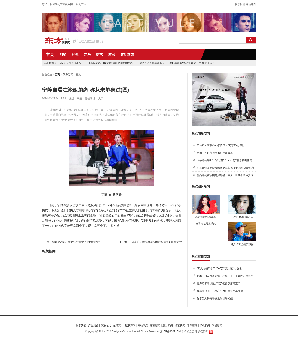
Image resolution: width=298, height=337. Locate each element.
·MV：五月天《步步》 (71, 62)
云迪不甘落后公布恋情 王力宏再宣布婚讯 (220, 145)
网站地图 (251, 4)
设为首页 (81, 4)
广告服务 (93, 325)
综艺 (99, 55)
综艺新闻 (180, 325)
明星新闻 (217, 325)
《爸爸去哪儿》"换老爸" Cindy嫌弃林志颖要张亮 (224, 160)
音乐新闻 (192, 325)
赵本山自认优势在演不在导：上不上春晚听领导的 (225, 275)
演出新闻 (167, 325)
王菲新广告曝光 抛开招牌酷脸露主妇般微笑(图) (156, 241)
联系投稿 (240, 4)
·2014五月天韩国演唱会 (151, 62)
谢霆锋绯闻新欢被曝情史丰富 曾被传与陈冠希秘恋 (225, 167)
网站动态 (143, 325)
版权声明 (130, 325)
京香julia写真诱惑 (206, 223)
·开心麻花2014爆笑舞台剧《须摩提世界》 (111, 62)
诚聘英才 (118, 325)
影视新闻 (205, 325)
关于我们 (81, 325)
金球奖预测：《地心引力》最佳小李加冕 (220, 290)
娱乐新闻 (68, 74)
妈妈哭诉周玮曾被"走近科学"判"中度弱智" (76, 241)
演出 (111, 55)
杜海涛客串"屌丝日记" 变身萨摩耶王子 (218, 283)
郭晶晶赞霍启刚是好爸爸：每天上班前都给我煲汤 (225, 175)
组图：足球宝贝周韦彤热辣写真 (215, 152)
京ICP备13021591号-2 (173, 331)
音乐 (87, 55)
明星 (62, 55)
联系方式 (106, 325)
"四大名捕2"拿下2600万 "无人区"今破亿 (219, 268)
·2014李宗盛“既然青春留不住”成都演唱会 (191, 62)
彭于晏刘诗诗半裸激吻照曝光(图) (215, 298)
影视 (75, 55)
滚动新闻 (127, 55)
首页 (50, 54)
